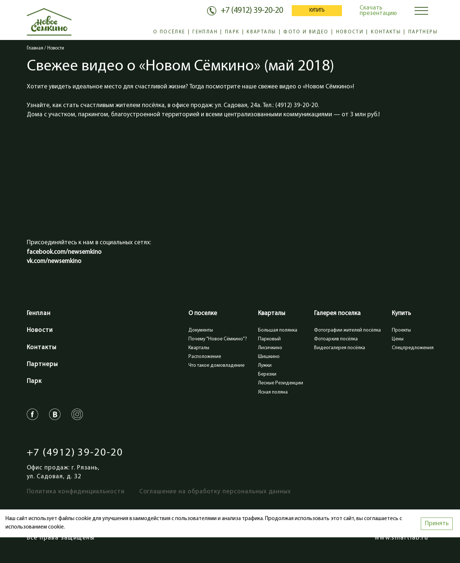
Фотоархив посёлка (336, 339)
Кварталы (261, 32)
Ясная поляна (273, 392)
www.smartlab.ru (401, 538)
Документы (200, 330)
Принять (437, 523)
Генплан (205, 32)
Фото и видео (305, 32)
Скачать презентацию (378, 11)
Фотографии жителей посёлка (347, 330)
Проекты (401, 330)
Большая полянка (277, 330)
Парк (232, 32)
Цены (398, 339)
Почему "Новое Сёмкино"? (217, 339)
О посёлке (169, 32)
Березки (267, 374)
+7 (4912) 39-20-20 (75, 453)
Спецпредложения (413, 348)
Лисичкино (270, 348)
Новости (350, 32)
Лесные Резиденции (280, 383)
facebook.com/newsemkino (64, 252)
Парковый (269, 339)
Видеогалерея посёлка (339, 348)
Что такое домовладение (216, 365)
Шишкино (269, 356)
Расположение (204, 356)
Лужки (265, 365)
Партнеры (423, 32)
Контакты (386, 32)
